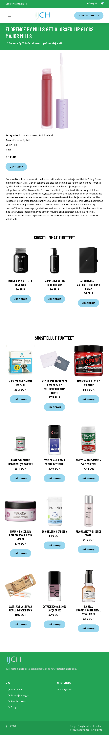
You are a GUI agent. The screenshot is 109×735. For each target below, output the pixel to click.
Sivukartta (96, 729)
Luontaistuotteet (28, 135)
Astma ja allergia (20, 695)
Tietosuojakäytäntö (78, 729)
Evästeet (97, 726)
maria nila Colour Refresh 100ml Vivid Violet (20, 535)
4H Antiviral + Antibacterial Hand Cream (88, 284)
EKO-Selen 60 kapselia (54, 531)
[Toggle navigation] (9, 15)
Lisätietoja (16, 166)
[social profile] (26, 4)
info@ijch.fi (92, 3)
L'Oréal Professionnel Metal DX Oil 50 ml (88, 610)
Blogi (13, 707)
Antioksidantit (46, 135)
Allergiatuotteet (88, 15)
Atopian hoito (18, 701)
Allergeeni (16, 689)
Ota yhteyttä (84, 726)
